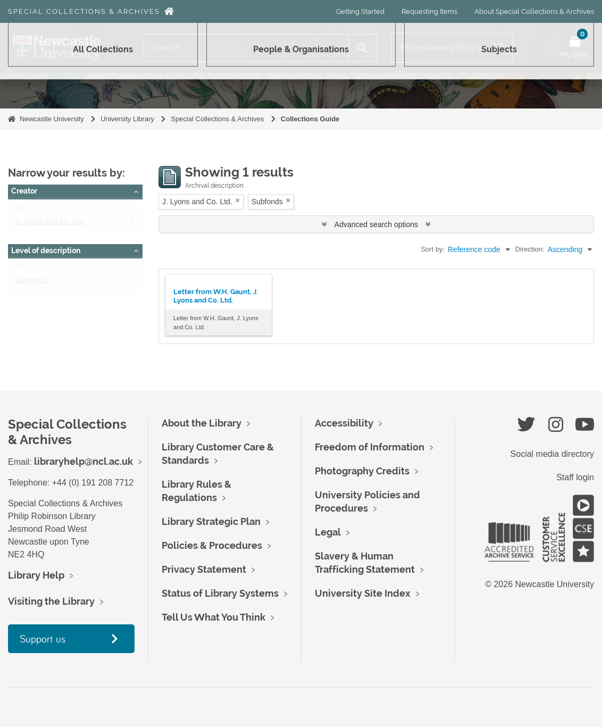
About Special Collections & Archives (534, 11)
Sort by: (433, 249)
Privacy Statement (204, 569)
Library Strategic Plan (211, 521)
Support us (42, 638)
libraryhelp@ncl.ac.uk (83, 461)
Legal (328, 532)
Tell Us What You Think (213, 617)
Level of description (45, 250)
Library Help (36, 575)
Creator (24, 191)
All (19, 210)
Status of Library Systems (220, 593)
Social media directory (552, 453)
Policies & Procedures (212, 545)
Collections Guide (310, 119)
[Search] (246, 48)
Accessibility (344, 423)
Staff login (575, 477)
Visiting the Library (51, 601)
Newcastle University (52, 119)
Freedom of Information (369, 447)
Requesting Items (429, 11)
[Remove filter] (238, 200)
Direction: (530, 249)
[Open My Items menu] (575, 48)
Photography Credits (362, 471)
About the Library (201, 423)
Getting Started (360, 11)
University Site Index (363, 593)
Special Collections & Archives (84, 11)
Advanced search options (376, 224)
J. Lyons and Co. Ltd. (50, 223)
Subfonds (31, 282)
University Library (127, 119)
